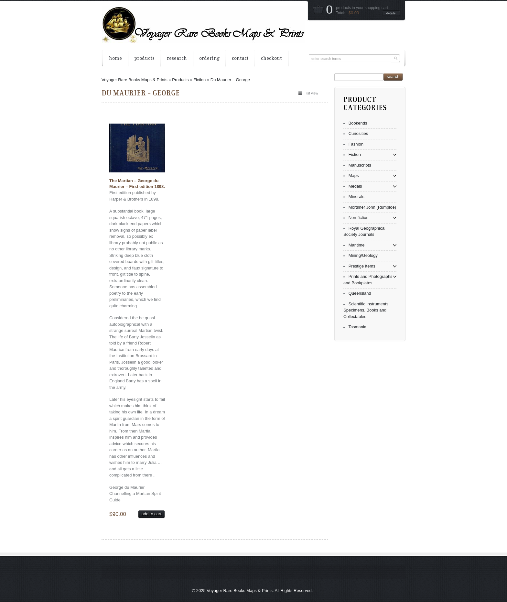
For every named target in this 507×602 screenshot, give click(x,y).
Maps (354, 175)
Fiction (199, 79)
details (391, 13)
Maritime (357, 245)
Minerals (356, 196)
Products (180, 79)
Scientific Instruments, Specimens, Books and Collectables (366, 310)
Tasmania (357, 326)
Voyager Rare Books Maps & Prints (134, 79)
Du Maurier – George (230, 79)
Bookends (358, 123)
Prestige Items (362, 266)
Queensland (360, 293)
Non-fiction (359, 217)
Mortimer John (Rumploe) (372, 207)
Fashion (356, 144)
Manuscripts (360, 165)
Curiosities (358, 133)
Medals (355, 186)
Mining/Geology (363, 255)
